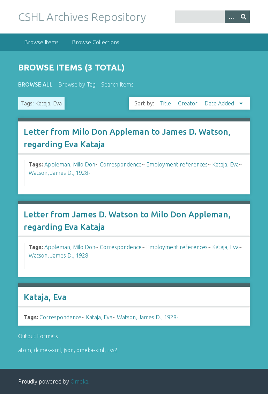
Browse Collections (95, 42)
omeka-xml (90, 350)
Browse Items (41, 42)
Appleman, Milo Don (69, 164)
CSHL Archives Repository (82, 16)
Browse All (35, 84)
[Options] (231, 16)
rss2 (112, 350)
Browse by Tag (77, 84)
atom (24, 350)
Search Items (117, 84)
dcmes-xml (47, 350)
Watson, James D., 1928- (59, 173)
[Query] (212, 16)
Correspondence (121, 164)
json (69, 350)
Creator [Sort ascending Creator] (188, 103)
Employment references (177, 164)
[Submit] (243, 16)
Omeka (79, 381)
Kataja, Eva (225, 164)
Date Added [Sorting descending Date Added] (220, 103)
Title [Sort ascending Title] (166, 103)
